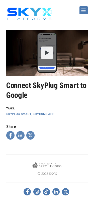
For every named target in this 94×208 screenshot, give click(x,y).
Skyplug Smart (19, 114)
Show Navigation (82, 8)
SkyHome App (44, 114)
